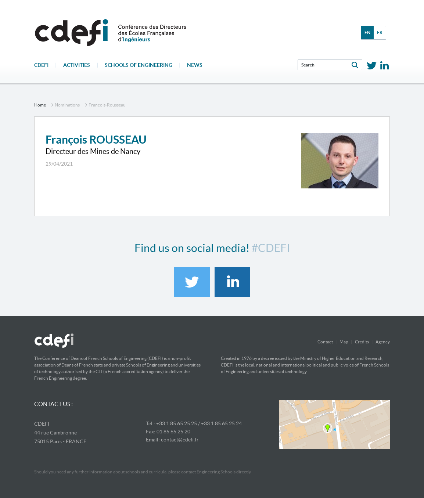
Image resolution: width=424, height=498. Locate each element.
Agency (383, 341)
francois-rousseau (107, 104)
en (367, 32)
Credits (362, 341)
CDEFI (41, 65)
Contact (325, 341)
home (40, 104)
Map (343, 341)
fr (379, 32)
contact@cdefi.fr (180, 440)
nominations (67, 104)
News (194, 65)
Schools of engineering (138, 65)
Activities (76, 65)
